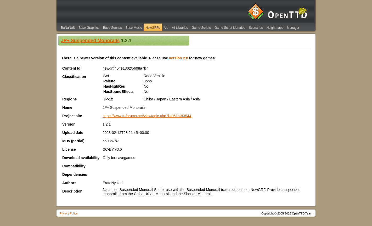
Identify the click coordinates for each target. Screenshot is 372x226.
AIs (166, 28)
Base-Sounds (112, 28)
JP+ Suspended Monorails (90, 40)
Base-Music (134, 28)
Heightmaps (275, 28)
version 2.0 (178, 58)
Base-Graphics (88, 28)
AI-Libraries (180, 28)
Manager (293, 28)
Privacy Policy (68, 213)
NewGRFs (152, 28)
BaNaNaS (68, 28)
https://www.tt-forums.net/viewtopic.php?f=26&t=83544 (147, 116)
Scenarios (256, 28)
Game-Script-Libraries (230, 28)
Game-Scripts (201, 28)
